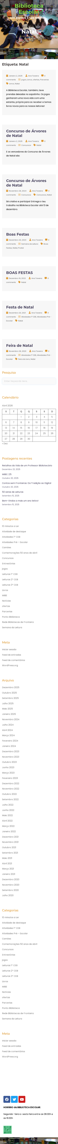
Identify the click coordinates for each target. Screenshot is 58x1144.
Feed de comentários (13, 660)
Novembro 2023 (10, 756)
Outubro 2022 (9, 794)
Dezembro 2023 (10, 751)
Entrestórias (8, 563)
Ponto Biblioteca (11, 616)
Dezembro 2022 (10, 783)
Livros (29, 79)
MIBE (4, 595)
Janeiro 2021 (8, 874)
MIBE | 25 (6, 474)
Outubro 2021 (9, 847)
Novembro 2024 (10, 719)
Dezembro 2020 (10, 879)
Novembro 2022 (10, 788)
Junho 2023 (8, 767)
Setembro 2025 (10, 698)
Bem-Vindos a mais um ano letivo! (20, 500)
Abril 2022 (7, 820)
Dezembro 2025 (10, 687)
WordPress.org (10, 665)
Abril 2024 (7, 730)
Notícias (6, 600)
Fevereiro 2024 (10, 740)
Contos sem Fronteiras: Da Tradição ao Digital (26, 483)
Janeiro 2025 (9, 714)
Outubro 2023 (9, 762)
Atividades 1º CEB (28, 316)
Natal (17, 83)
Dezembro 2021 (10, 836)
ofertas (36, 79)
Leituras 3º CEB (10, 584)
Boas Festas (17, 234)
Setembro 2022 (10, 799)
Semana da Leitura (29, 244)
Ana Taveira (33, 76)
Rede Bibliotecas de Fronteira (18, 622)
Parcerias (44, 79)
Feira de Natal (19, 345)
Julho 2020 (8, 895)
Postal (21, 248)
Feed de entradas (11, 654)
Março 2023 (8, 772)
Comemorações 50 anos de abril (19, 552)
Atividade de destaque (14, 531)
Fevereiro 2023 (10, 778)
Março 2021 (8, 868)
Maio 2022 (7, 815)
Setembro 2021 (10, 852)
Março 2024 (8, 735)
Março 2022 (8, 826)
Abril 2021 (7, 863)
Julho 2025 (8, 703)
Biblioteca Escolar (29, 8)
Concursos (26, 145)
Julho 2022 (7, 804)
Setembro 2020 (10, 890)
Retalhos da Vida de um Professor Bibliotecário (27, 465)
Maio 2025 (7, 708)
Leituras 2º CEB (10, 579)
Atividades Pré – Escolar (15, 542)
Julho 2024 (8, 724)
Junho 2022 (8, 810)
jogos (23, 79)
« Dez (5, 443)
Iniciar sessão (9, 649)
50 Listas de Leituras (12, 492)
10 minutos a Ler (10, 526)
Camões (6, 547)
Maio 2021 (7, 858)
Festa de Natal (20, 307)
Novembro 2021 (10, 842)
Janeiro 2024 (9, 746)
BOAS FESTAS (19, 272)
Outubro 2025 (9, 692)
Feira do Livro (24, 359)
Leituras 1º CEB (10, 574)
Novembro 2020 (10, 884)
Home (29, 38)
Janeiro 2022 (9, 831)
